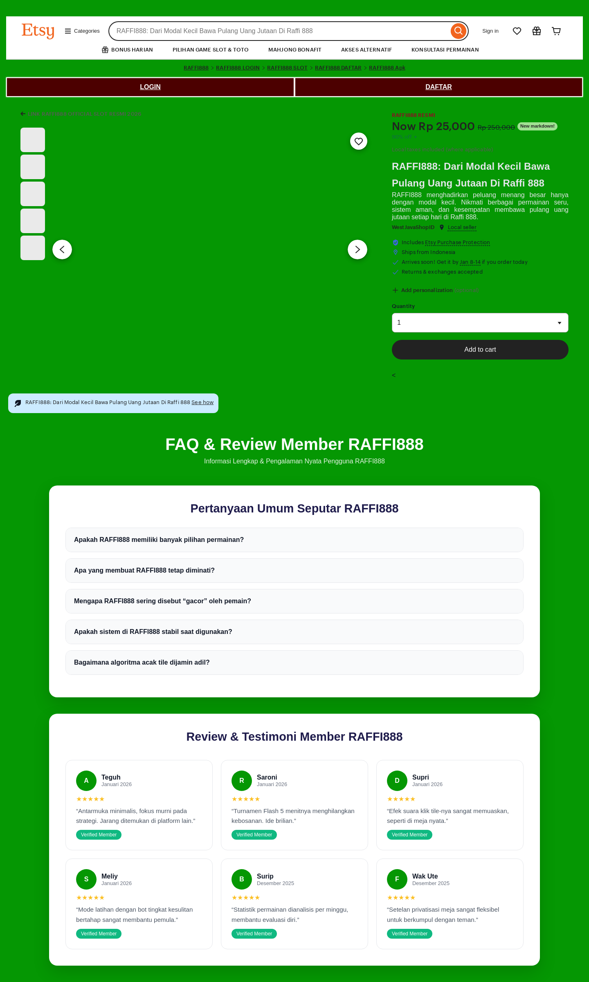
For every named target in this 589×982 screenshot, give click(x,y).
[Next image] (357, 249)
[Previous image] (62, 249)
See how (202, 402)
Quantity (403, 306)
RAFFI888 (196, 68)
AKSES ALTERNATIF (366, 50)
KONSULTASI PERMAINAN (445, 50)
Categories (82, 31)
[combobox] (278, 31)
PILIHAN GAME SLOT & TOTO (211, 50)
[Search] (459, 31)
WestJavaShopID (413, 227)
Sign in (490, 31)
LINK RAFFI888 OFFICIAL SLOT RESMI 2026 (84, 114)
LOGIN (150, 86)
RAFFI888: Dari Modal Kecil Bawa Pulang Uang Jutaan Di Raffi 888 (471, 175)
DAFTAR (438, 86)
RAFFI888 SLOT (287, 68)
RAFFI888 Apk (387, 68)
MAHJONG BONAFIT (294, 50)
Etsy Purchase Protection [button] (457, 242)
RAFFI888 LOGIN (238, 68)
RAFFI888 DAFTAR (338, 68)
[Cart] (556, 31)
